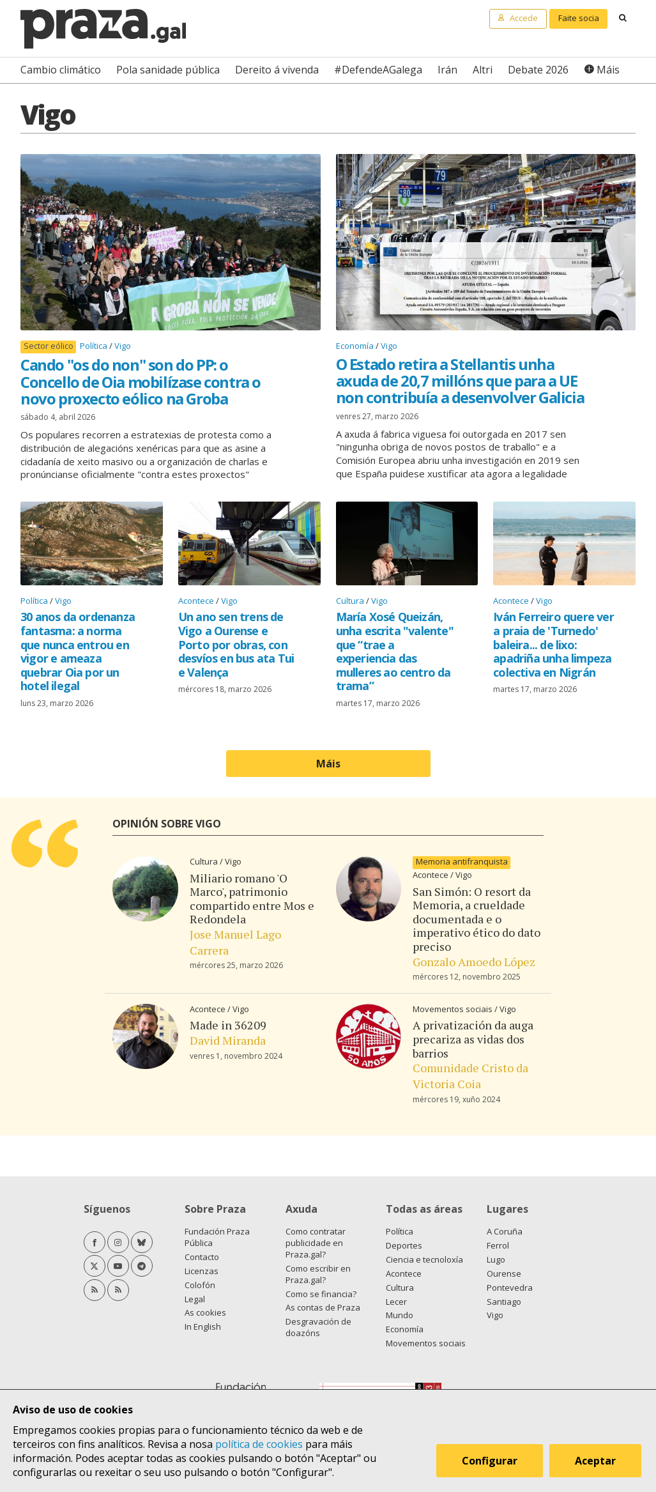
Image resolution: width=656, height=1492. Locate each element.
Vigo (122, 345)
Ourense (504, 1273)
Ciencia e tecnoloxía (424, 1259)
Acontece (197, 600)
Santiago (504, 1301)
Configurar (491, 1463)
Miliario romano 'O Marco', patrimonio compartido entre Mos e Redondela (252, 898)
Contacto (202, 1257)
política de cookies (259, 1444)
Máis (608, 70)
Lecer (396, 1301)
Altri (482, 70)
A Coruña (505, 1231)
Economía (356, 345)
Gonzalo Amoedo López (474, 961)
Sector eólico (48, 346)
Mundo (399, 1315)
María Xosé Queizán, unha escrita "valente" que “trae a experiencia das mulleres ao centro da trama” (395, 651)
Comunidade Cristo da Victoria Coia (470, 1075)
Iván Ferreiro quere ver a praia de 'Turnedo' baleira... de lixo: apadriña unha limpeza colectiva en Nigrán (553, 644)
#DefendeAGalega (378, 70)
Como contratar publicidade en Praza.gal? (316, 1243)
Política (94, 345)
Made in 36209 (228, 1025)
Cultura (351, 600)
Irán (447, 70)
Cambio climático (60, 70)
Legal (195, 1299)
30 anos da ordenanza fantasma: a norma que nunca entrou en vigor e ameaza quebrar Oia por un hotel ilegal (77, 651)
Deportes (404, 1245)
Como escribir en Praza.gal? (318, 1274)
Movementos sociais (453, 1009)
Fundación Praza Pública (217, 1237)
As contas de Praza (323, 1307)
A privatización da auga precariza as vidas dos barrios (473, 1038)
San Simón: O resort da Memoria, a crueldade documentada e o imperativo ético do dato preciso (476, 919)
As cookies (205, 1312)
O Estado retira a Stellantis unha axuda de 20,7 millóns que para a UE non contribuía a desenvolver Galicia (460, 380)
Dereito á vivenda (277, 70)
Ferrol (498, 1245)
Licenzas (201, 1271)
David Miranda (228, 1040)
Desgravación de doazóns (318, 1327)
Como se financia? (321, 1294)
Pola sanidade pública (168, 70)
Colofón (200, 1285)
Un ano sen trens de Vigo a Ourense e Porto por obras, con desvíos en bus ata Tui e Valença (236, 644)
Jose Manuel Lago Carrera (235, 942)
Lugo (496, 1259)
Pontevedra (510, 1287)
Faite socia (578, 18)
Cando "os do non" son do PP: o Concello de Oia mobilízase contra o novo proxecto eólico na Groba (140, 381)
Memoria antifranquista (462, 861)
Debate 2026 (538, 70)
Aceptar (597, 1463)
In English (203, 1326)
